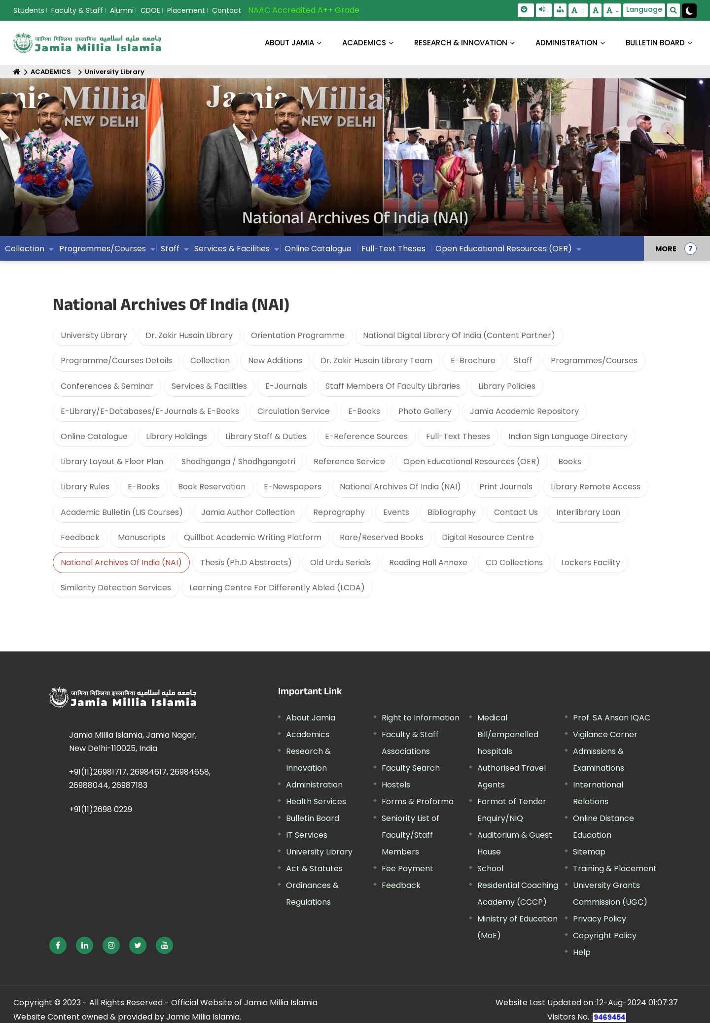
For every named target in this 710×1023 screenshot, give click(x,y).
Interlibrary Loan (588, 512)
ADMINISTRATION (566, 42)
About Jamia (289, 42)
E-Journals (286, 386)
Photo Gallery (425, 411)
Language (644, 9)
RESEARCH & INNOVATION (460, 42)
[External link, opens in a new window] (58, 945)
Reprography (339, 512)
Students (28, 10)
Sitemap (589, 851)
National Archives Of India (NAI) (400, 486)
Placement (186, 10)
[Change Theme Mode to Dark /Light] (689, 10)
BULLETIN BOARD (655, 42)
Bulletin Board (312, 818)
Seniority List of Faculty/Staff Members (410, 835)
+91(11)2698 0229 (100, 809)
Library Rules (85, 486)
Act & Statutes (314, 868)
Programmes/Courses (594, 360)
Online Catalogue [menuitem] (318, 251)
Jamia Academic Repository (524, 411)
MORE (665, 252)
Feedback (80, 537)
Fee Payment (407, 868)
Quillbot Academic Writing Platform (252, 537)
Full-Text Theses (458, 436)
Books (569, 461)
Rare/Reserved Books (382, 537)
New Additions (275, 360)
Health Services (316, 801)
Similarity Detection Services (116, 587)
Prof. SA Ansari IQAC (611, 717)
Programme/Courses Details (116, 360)
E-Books (364, 411)
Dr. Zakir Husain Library (189, 335)
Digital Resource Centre (488, 537)
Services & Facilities (209, 386)
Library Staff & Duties (266, 436)
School (490, 868)
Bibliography (451, 512)
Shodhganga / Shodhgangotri (238, 461)
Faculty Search (411, 768)
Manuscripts (142, 537)
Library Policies (506, 386)
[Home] (17, 71)
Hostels (396, 784)
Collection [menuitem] (24, 251)
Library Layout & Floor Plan (112, 461)
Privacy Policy (599, 918)
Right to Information (421, 717)
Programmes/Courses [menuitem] (102, 251)
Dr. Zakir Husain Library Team (376, 360)
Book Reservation (212, 486)
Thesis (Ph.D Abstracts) (246, 562)
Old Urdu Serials (340, 562)
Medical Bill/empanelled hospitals (507, 734)
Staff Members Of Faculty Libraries (392, 386)
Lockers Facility (590, 562)
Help (582, 952)
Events (396, 512)
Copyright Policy (605, 935)
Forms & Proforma (418, 801)
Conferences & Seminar (107, 386)
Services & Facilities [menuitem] (232, 251)
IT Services (306, 835)
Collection (210, 360)
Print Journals (505, 486)
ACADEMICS (364, 42)
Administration (314, 784)
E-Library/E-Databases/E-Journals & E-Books (150, 411)
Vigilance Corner (605, 734)
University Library (114, 71)
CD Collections (514, 562)
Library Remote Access (595, 486)
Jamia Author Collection (248, 512)
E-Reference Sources (366, 436)
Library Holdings (176, 436)
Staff (523, 360)
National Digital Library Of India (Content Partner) (459, 335)
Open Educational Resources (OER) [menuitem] (503, 251)
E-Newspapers (292, 486)
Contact (226, 10)
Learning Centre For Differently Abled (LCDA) (277, 587)
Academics (307, 734)
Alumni (122, 10)
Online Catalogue (94, 436)
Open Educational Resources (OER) (471, 461)
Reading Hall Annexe (428, 562)
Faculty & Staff (77, 10)
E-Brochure (473, 360)
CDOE (150, 10)
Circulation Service (293, 411)
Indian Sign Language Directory (568, 436)
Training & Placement (615, 868)
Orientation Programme (298, 335)
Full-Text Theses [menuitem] (393, 251)
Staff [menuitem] (170, 251)
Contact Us (516, 512)
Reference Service (349, 461)
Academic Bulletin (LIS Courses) (122, 512)
